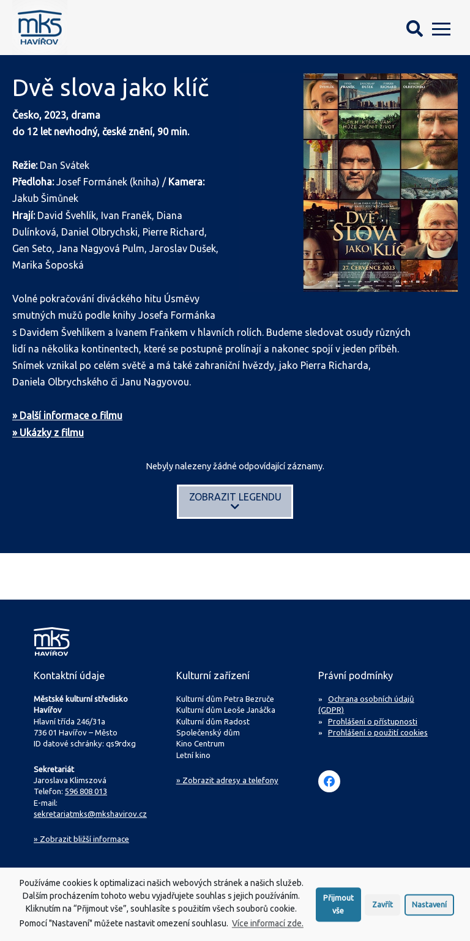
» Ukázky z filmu (48, 432)
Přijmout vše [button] (338, 908)
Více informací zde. (268, 927)
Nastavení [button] (429, 908)
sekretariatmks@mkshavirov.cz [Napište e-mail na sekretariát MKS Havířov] (90, 813)
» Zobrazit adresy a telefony (227, 780)
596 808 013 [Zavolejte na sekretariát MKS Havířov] (86, 791)
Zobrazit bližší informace (81, 839)
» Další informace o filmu (67, 415)
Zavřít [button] (382, 908)
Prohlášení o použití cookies (378, 732)
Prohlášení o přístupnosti (372, 721)
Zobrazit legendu (235, 501)
